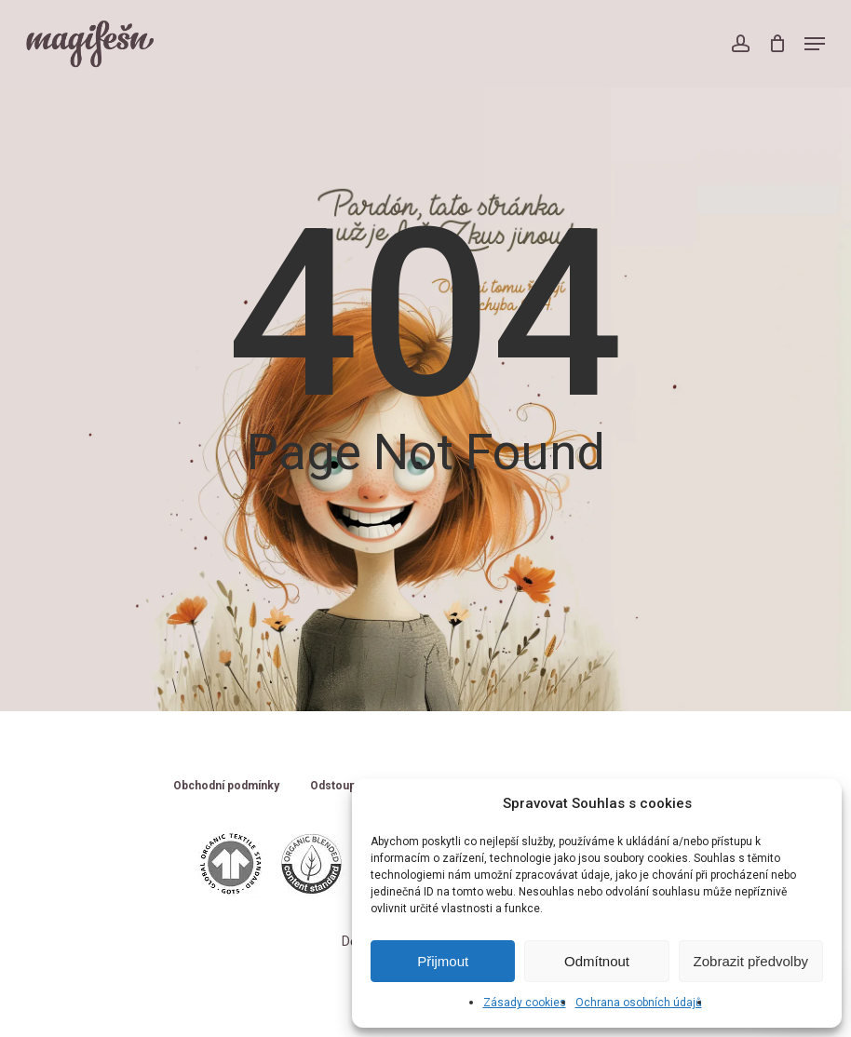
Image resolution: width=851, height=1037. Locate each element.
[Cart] (777, 43)
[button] (814, 43)
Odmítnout (596, 961)
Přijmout (442, 961)
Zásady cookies (524, 1002)
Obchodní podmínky (226, 786)
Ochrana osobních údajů (638, 1002)
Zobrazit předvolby (751, 961)
